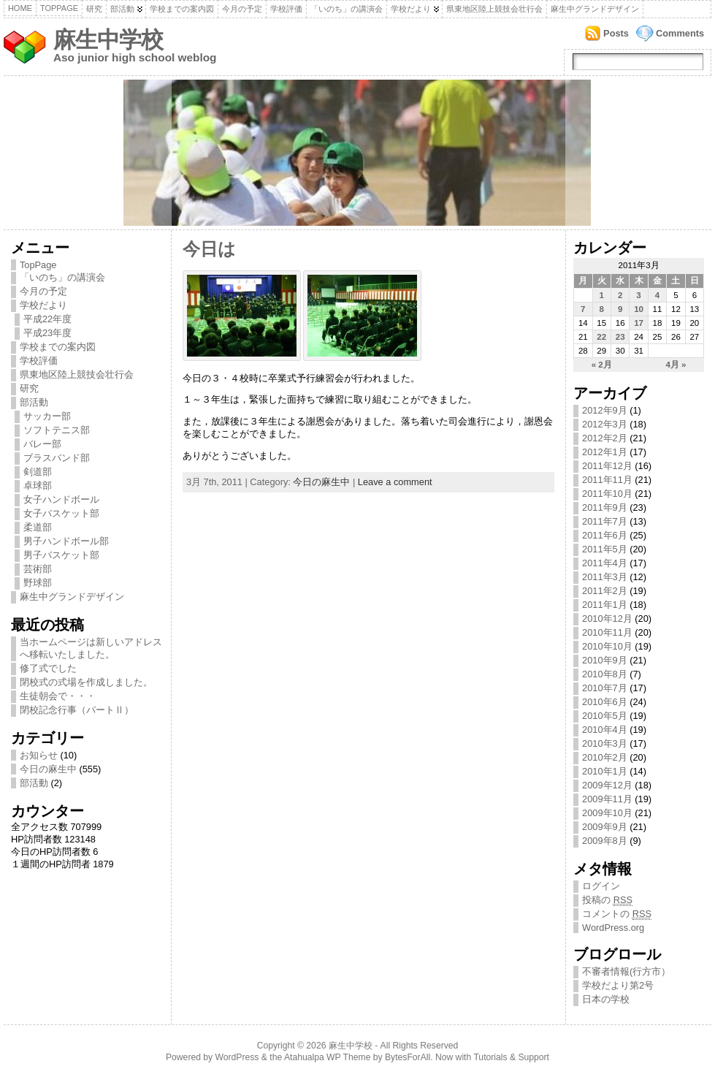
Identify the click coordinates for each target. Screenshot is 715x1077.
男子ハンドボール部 (66, 541)
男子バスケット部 (61, 554)
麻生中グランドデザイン (595, 8)
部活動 (122, 8)
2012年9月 (604, 410)
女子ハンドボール (61, 499)
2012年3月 (604, 424)
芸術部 (37, 568)
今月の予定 (242, 8)
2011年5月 (604, 549)
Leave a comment (395, 481)
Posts (616, 33)
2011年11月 (607, 479)
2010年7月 (604, 687)
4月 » (675, 364)
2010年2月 (604, 757)
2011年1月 (604, 604)
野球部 (37, 582)
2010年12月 (607, 618)
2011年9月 (604, 507)
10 (638, 309)
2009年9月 (604, 826)
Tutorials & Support (511, 1057)
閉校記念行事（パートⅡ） (77, 709)
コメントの (616, 914)
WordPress (237, 1057)
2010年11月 (607, 632)
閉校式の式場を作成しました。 (86, 682)
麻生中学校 (108, 40)
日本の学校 (606, 999)
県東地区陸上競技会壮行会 (494, 8)
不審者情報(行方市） (626, 971)
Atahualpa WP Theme (327, 1057)
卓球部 (37, 485)
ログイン (601, 885)
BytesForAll (407, 1057)
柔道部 (37, 527)
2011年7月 (604, 521)
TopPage (59, 8)
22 (601, 336)
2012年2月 (604, 438)
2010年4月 (604, 729)
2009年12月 (607, 785)
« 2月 (602, 364)
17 (638, 323)
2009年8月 (604, 840)
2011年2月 (604, 590)
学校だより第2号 (618, 985)
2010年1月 (604, 771)
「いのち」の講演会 (346, 8)
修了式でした (48, 668)
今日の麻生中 (48, 769)
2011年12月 (607, 465)
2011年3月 (604, 576)
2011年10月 (607, 493)
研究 (94, 8)
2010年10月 (607, 646)
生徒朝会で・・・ (58, 695)
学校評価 (286, 8)
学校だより (411, 8)
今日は (209, 249)
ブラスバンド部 (56, 457)
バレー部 (42, 443)
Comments (680, 33)
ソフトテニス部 (56, 430)
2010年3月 (604, 743)
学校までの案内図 (182, 8)
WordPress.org (613, 927)
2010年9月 (604, 660)
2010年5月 (604, 715)
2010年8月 (604, 674)
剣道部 (37, 471)
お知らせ (39, 755)
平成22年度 (47, 318)
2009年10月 (607, 812)
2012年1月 (604, 451)
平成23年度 (47, 332)
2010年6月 (604, 701)
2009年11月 (607, 799)
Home (20, 8)
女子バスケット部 (61, 513)
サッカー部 (47, 416)
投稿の (607, 900)
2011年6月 (604, 535)
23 (620, 336)
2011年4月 (604, 562)
